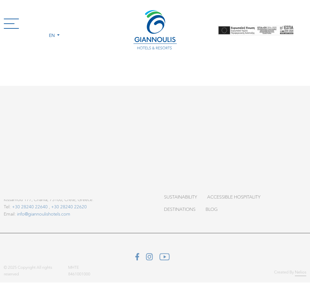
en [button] (52, 35)
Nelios (300, 273)
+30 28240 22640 (30, 206)
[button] (54, 23)
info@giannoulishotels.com (43, 214)
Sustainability (180, 196)
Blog (212, 209)
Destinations (180, 209)
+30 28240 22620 (69, 206)
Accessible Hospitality (233, 196)
